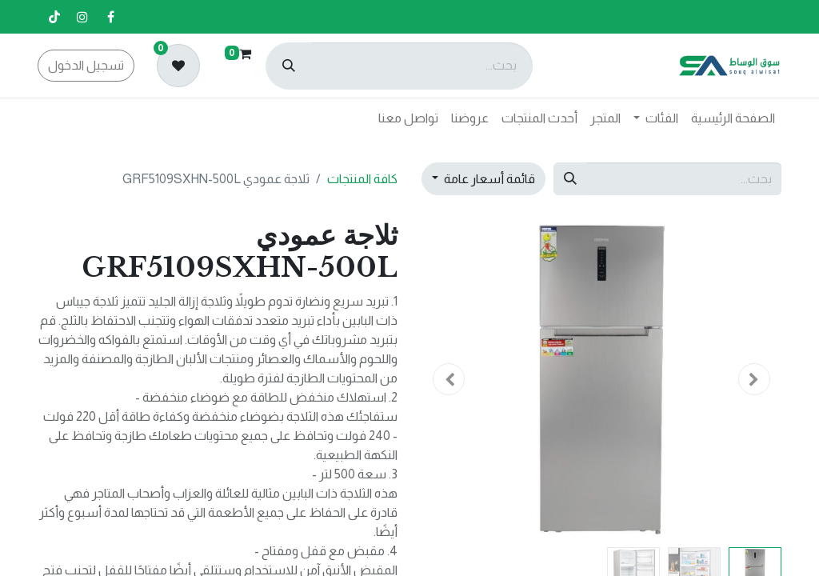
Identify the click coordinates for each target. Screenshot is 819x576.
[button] (755, 379)
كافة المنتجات (362, 179)
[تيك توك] (54, 17)
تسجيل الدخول (86, 65)
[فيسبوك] (110, 17)
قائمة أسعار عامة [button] (488, 179)
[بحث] (289, 66)
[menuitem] (733, 118)
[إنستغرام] (82, 17)
